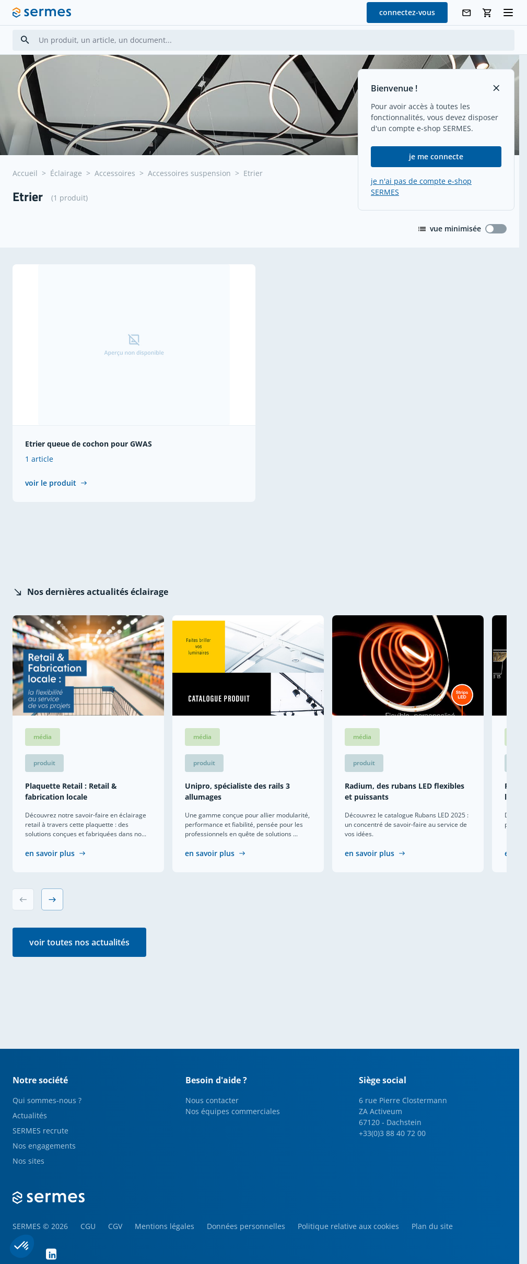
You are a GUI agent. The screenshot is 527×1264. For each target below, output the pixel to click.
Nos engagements (44, 1146)
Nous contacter (212, 1100)
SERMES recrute (40, 1131)
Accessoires (115, 173)
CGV (115, 1226)
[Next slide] (52, 899)
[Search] (25, 40)
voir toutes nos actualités (79, 942)
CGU (88, 1226)
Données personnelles (246, 1226)
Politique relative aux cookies (348, 1226)
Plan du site (432, 1226)
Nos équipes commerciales (232, 1111)
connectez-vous (407, 12)
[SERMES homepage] (42, 12)
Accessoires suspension (189, 173)
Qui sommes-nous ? (47, 1100)
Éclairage (66, 173)
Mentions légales (164, 1226)
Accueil (25, 173)
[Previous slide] (23, 899)
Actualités (30, 1115)
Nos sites (28, 1161)
